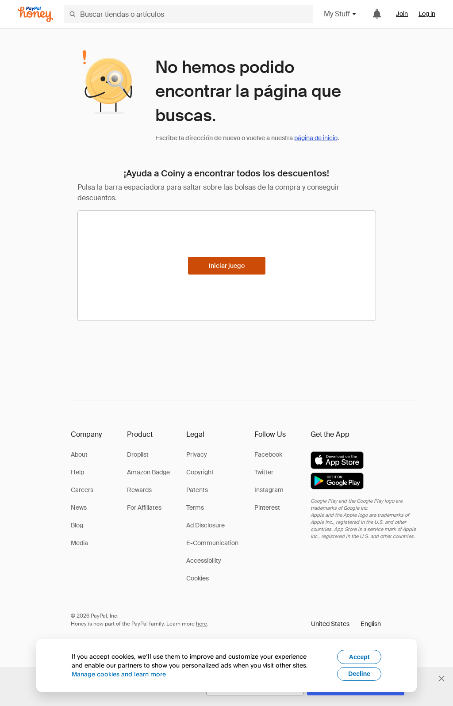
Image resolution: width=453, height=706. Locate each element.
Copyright (200, 472)
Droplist (138, 454)
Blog (77, 525)
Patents (197, 490)
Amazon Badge (148, 472)
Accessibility (203, 561)
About (79, 454)
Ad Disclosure (205, 525)
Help (77, 472)
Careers (82, 490)
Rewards (139, 490)
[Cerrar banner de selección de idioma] (441, 678)
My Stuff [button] (340, 14)
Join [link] (402, 14)
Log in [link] (426, 14)
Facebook (268, 454)
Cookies (197, 578)
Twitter (263, 472)
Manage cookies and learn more (119, 674)
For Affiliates (144, 507)
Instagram (269, 490)
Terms (195, 507)
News (79, 507)
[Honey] (35, 14)
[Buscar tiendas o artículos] (188, 14)
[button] (346, 623)
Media (79, 543)
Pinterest (267, 507)
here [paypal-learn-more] (201, 623)
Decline (359, 673)
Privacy (196, 454)
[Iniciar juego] (226, 266)
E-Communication (212, 543)
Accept (359, 656)
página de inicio (316, 137)
